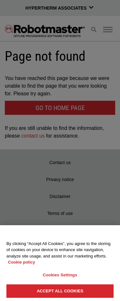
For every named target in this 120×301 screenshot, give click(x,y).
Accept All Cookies (60, 291)
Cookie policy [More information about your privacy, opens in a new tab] (21, 262)
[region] (60, 263)
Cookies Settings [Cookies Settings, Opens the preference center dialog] (60, 275)
